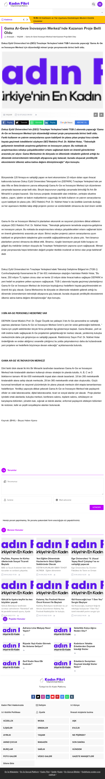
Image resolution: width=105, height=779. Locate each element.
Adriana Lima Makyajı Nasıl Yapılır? (36, 629)
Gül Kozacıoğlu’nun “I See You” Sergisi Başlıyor (87, 601)
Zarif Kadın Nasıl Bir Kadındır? (33, 663)
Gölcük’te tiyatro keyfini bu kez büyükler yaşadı (17, 601)
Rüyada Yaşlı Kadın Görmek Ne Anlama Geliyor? (37, 645)
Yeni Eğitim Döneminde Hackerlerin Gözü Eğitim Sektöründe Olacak (48, 561)
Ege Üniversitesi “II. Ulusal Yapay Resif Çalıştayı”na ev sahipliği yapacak (85, 561)
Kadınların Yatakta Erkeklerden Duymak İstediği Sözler (84, 646)
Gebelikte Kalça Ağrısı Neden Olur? (85, 629)
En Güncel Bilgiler (72, 772)
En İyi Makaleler (11, 772)
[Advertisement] (52, 444)
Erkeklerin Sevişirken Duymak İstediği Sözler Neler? (85, 664)
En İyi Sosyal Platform (29, 772)
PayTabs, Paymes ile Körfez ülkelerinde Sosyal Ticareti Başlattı (15, 561)
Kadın (60, 772)
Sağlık (54, 772)
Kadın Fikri (45, 772)
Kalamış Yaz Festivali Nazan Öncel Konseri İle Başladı (50, 601)
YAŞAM (20, 37)
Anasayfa (9, 37)
